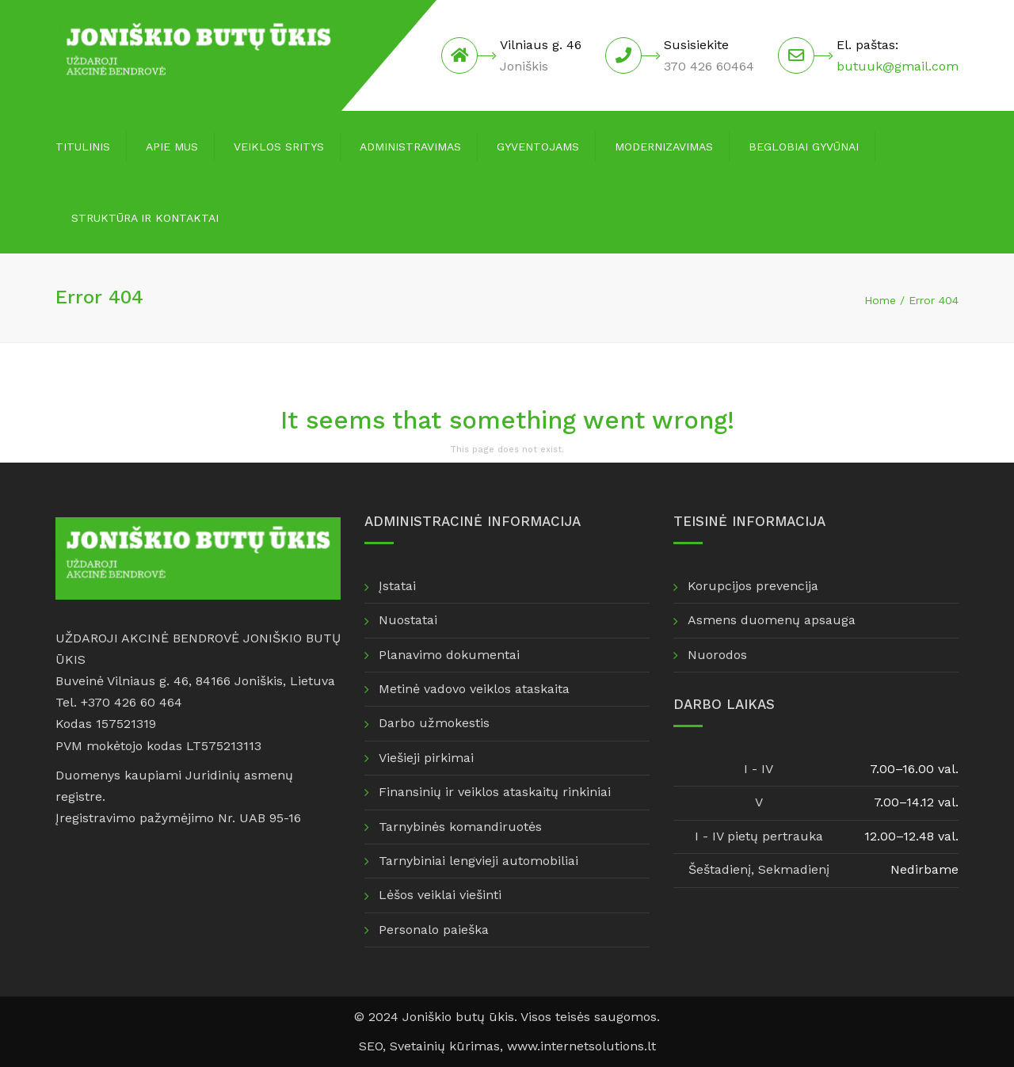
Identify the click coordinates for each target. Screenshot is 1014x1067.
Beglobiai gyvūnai (804, 146)
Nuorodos (717, 654)
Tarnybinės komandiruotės (460, 826)
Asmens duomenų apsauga (772, 619)
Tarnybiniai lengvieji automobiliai (478, 860)
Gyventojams (538, 146)
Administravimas (410, 146)
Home (880, 300)
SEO (371, 1046)
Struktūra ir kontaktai (145, 217)
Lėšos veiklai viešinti (440, 894)
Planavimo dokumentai (449, 654)
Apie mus (172, 146)
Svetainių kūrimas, (448, 1046)
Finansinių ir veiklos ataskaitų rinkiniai (495, 791)
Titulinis (82, 146)
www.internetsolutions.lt (581, 1046)
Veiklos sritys (279, 146)
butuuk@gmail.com (898, 66)
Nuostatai (408, 619)
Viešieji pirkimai (426, 757)
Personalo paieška (434, 929)
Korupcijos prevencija (753, 585)
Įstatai (397, 585)
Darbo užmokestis (434, 722)
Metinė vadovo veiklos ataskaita (474, 688)
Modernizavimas (664, 146)
